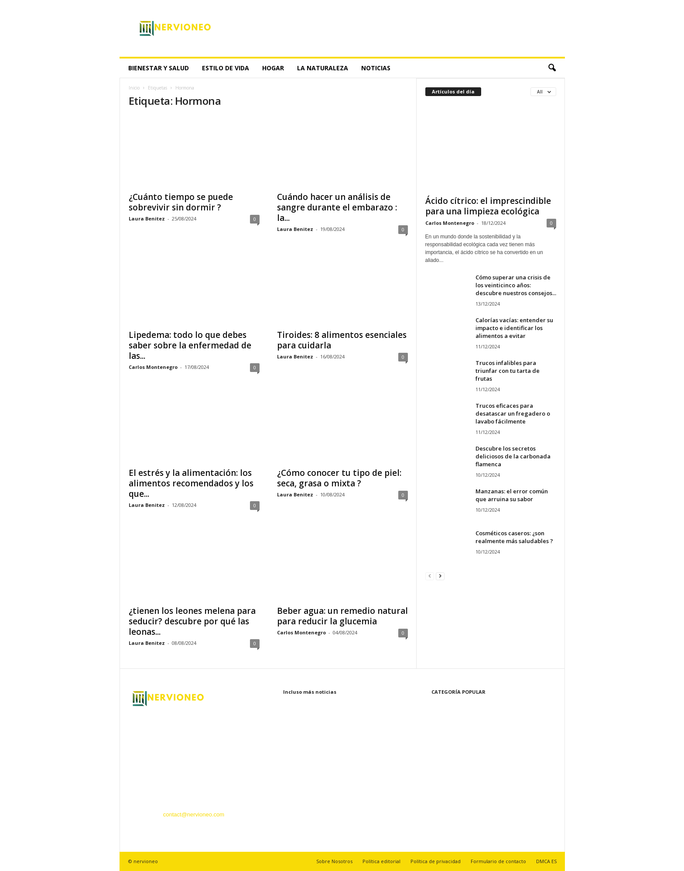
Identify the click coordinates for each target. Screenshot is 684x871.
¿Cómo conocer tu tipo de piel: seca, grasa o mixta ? (339, 478)
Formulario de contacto (498, 861)
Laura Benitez (147, 218)
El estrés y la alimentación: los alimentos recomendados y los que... (191, 483)
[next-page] (440, 575)
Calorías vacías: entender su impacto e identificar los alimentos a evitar (514, 328)
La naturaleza (322, 68)
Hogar (273, 68)
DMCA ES (546, 861)
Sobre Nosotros (334, 861)
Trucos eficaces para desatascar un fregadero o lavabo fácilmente (512, 413)
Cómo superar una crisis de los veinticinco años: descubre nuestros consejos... (515, 285)
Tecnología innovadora (453, 772)
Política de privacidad (435, 861)
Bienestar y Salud (158, 68)
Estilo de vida (225, 68)
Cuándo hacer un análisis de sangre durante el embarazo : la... (337, 207)
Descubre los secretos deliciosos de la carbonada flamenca (513, 456)
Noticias (375, 68)
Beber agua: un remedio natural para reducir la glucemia (342, 616)
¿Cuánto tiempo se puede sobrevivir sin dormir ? (181, 202)
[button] (551, 68)
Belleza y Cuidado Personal (460, 746)
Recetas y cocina (446, 785)
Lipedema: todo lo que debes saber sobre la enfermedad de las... (190, 345)
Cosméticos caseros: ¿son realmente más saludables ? (514, 537)
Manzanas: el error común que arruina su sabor (511, 495)
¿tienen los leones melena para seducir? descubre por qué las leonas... (192, 621)
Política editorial (381, 861)
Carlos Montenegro (153, 367)
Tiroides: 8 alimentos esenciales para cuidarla (342, 340)
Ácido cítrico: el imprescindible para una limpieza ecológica (488, 206)
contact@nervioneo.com (193, 814)
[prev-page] (429, 575)
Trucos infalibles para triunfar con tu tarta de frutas (507, 370)
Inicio (134, 88)
